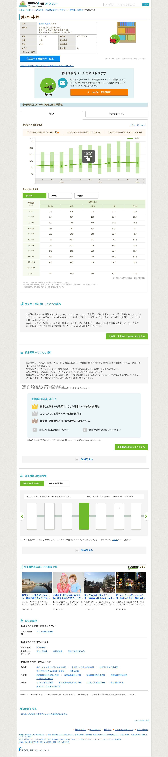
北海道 (21, 742)
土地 (143, 734)
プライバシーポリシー (124, 730)
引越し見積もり (65, 739)
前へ (22, 516)
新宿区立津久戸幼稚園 (109, 667)
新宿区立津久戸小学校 (96, 675)
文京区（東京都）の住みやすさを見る (127, 336)
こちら (115, 540)
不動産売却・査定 (44, 739)
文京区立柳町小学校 (72, 675)
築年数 (54, 196)
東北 (26, 742)
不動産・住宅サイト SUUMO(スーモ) (32, 734)
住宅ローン (76, 739)
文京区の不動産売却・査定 (40, 58)
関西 (49, 742)
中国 (58, 742)
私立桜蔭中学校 (117, 683)
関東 (30, 742)
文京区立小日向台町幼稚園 (83, 667)
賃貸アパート (69, 734)
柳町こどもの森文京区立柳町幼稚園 (51, 667)
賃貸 (49, 734)
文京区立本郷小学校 (119, 675)
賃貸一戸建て (79, 734)
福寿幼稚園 (74, 671)
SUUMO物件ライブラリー (56, 10)
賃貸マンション (57, 734)
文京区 (80, 10)
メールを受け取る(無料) (99, 92)
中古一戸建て (135, 734)
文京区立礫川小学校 (45, 679)
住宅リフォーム (31, 739)
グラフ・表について (138, 125)
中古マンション (113, 734)
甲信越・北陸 (38, 742)
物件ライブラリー (87, 739)
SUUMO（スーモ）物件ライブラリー (38, 4)
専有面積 (28, 196)
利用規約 (107, 730)
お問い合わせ (142, 730)
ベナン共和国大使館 (45, 631)
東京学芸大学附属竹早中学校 (49, 686)
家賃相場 (89, 734)
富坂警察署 (58, 651)
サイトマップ (95, 730)
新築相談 (55, 739)
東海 (45, 742)
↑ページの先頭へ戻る (141, 720)
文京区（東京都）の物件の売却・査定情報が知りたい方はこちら (47, 66)
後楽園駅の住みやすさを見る (131, 447)
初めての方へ (80, 730)
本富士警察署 (42, 651)
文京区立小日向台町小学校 (48, 675)
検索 (147, 5)
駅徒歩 (80, 196)
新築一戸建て (125, 734)
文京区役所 (41, 647)
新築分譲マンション (100, 734)
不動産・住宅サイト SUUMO (31, 10)
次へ (146, 516)
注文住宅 (22, 739)
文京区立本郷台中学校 (96, 683)
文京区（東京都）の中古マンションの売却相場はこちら (44, 714)
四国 (54, 742)
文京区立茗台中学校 (45, 683)
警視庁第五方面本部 (76, 651)
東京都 (72, 10)
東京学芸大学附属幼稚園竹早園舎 (50, 671)
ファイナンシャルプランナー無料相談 (108, 739)
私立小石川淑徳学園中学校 (70, 683)
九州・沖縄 (65, 742)
